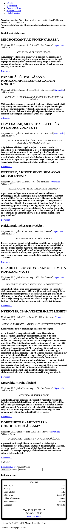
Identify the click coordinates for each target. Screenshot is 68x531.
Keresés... (14, 469)
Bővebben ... (6, 71)
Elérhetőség (12, 6)
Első (3, 467)
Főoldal (10, 3)
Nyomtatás (59, 45)
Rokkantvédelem (14, 10)
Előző (7, 467)
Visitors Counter (34, 516)
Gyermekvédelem (14, 8)
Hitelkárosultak (13, 13)
